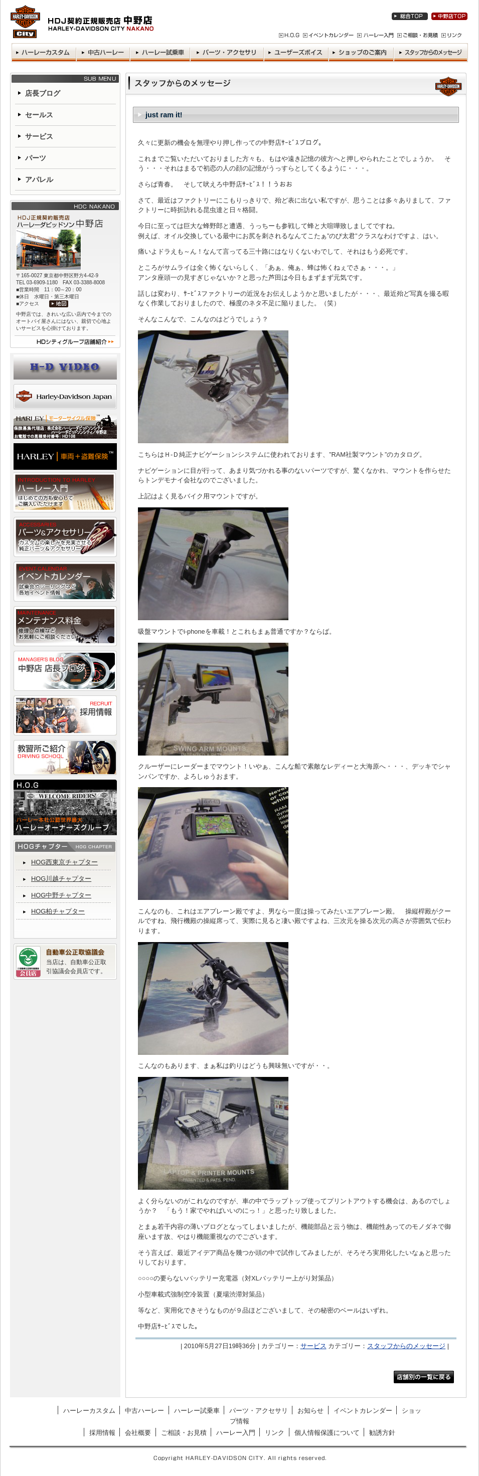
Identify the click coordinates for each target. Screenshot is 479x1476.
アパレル (39, 179)
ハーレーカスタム (89, 1410)
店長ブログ (42, 93)
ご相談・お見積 (184, 1432)
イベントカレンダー (363, 1410)
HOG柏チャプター (58, 911)
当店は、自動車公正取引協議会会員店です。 (76, 967)
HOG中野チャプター (61, 895)
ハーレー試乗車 (197, 1410)
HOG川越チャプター (61, 878)
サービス (313, 1346)
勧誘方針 (382, 1432)
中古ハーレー (144, 1410)
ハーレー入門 (235, 1432)
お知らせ (310, 1410)
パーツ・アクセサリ (258, 1410)
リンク (274, 1432)
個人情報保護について (327, 1432)
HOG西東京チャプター (64, 862)
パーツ (35, 158)
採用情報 (102, 1432)
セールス (39, 115)
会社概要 (138, 1432)
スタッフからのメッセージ (406, 1346)
